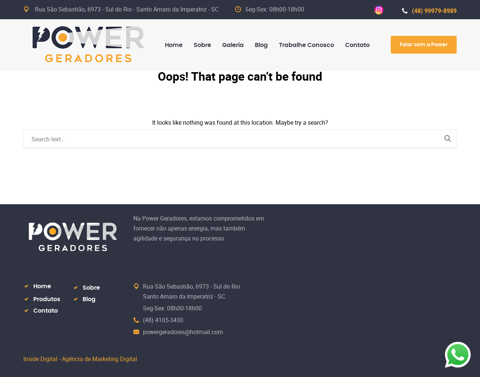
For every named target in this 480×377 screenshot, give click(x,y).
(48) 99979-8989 (429, 11)
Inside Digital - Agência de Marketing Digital (80, 359)
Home (42, 286)
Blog (89, 299)
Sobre (91, 288)
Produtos (46, 299)
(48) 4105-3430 (163, 320)
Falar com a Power (424, 44)
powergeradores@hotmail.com (183, 332)
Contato (45, 311)
